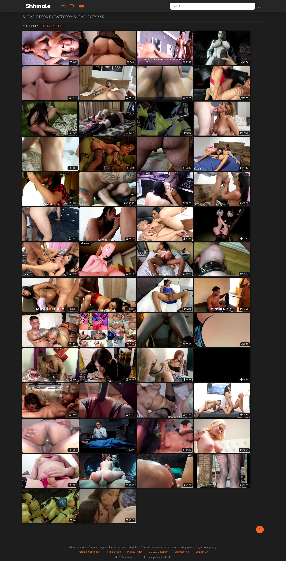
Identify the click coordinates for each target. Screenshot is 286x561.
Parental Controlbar (89, 551)
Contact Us (201, 551)
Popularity (48, 26)
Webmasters (182, 551)
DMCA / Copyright (158, 551)
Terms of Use (113, 551)
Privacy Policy (134, 551)
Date (60, 26)
